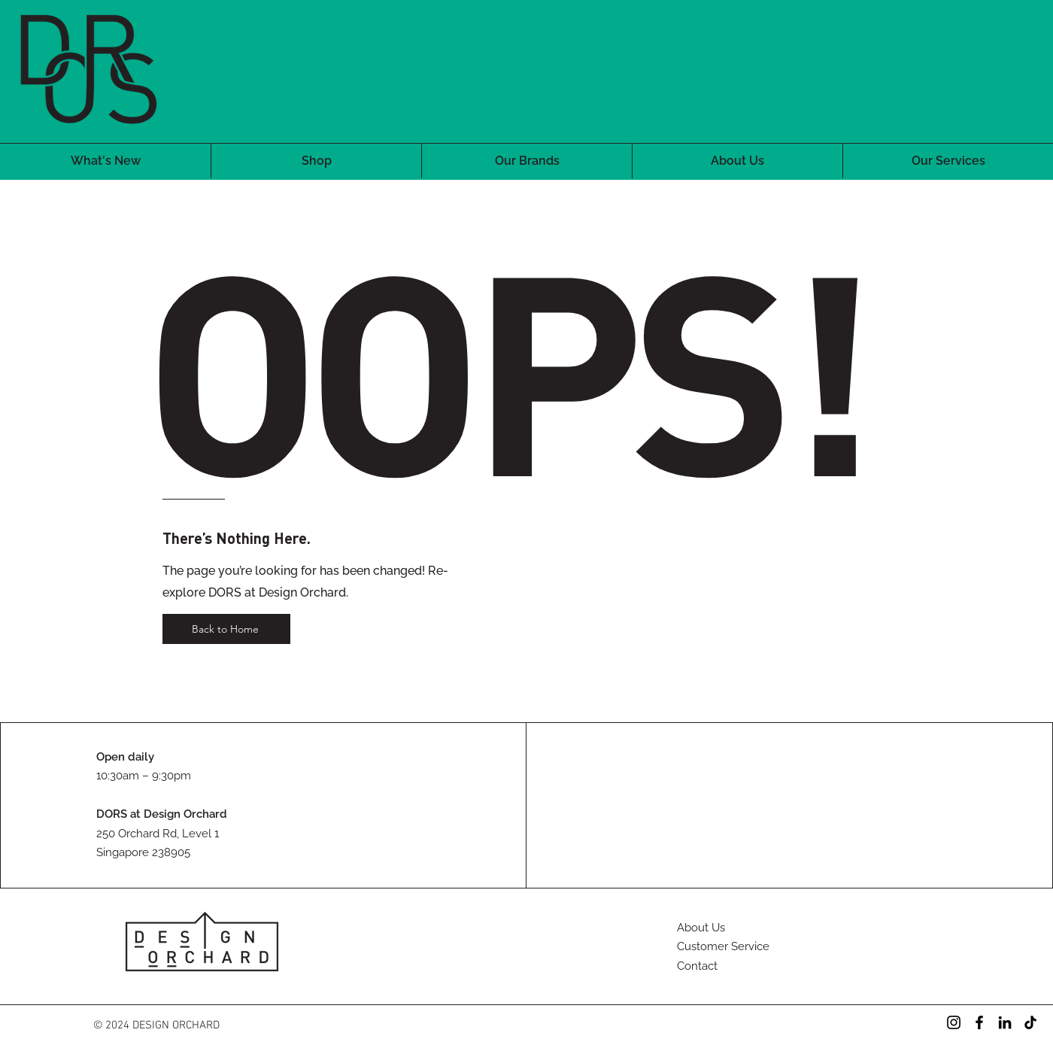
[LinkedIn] (1005, 1022)
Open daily (125, 757)
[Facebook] (979, 1022)
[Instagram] (954, 1022)
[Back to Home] (226, 629)
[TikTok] (1030, 1022)
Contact (697, 966)
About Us (701, 927)
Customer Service (723, 946)
